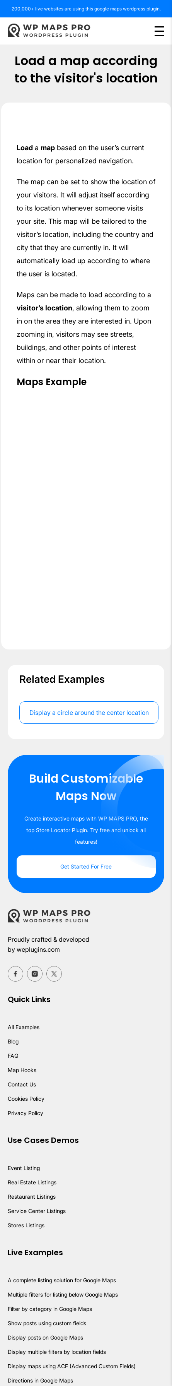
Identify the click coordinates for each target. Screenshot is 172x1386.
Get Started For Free (86, 866)
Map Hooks (22, 1070)
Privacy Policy (25, 1113)
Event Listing (24, 1168)
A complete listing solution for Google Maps (62, 1280)
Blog (13, 1041)
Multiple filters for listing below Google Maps (63, 1294)
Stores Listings (26, 1225)
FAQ (13, 1055)
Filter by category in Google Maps (50, 1308)
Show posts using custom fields (47, 1323)
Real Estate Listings (32, 1182)
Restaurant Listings (32, 1196)
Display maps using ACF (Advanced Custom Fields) (72, 1366)
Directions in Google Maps (40, 1380)
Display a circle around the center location (89, 712)
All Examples (23, 1027)
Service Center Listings (37, 1211)
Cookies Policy (26, 1098)
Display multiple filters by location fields (57, 1351)
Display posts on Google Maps (45, 1337)
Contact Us (22, 1084)
